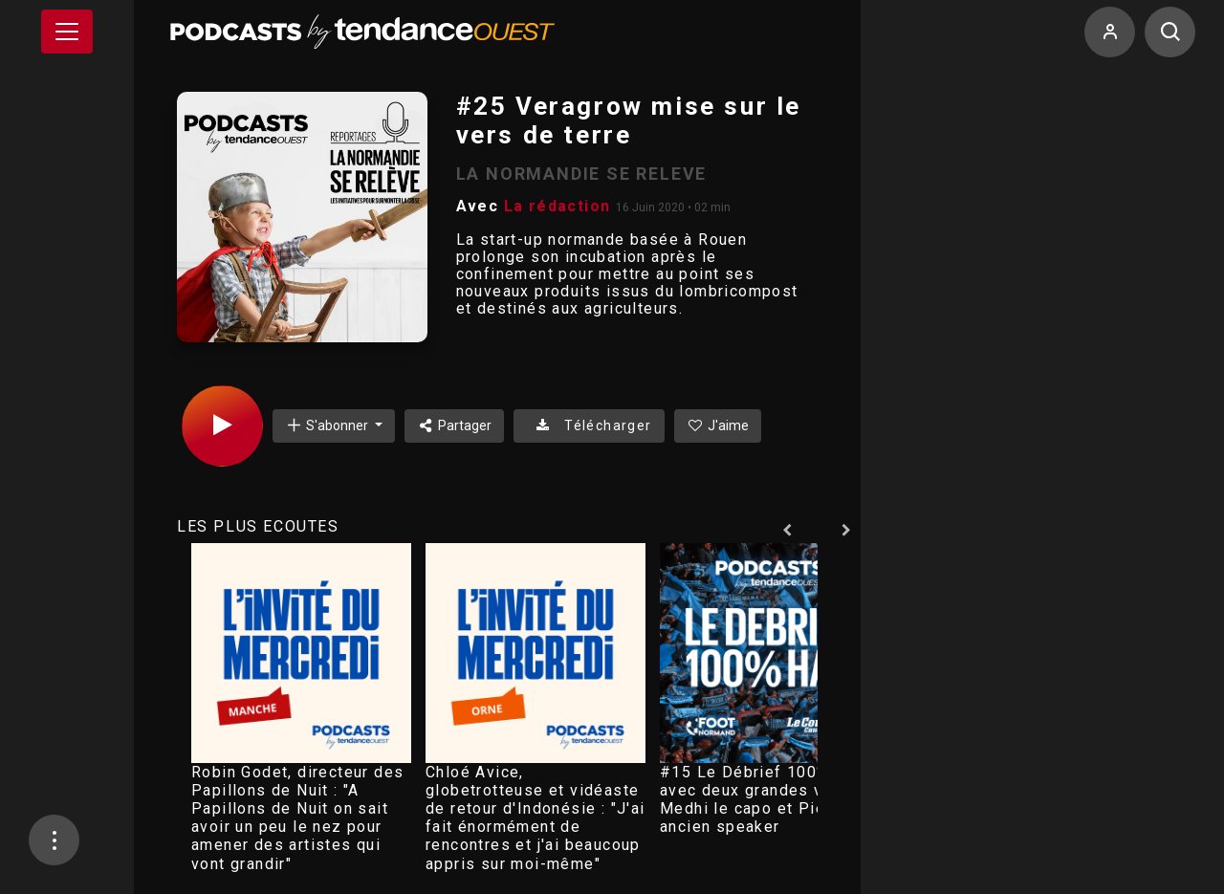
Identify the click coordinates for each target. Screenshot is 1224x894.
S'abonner (328, 425)
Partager (454, 425)
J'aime (718, 425)
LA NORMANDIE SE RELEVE (582, 174)
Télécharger (588, 425)
